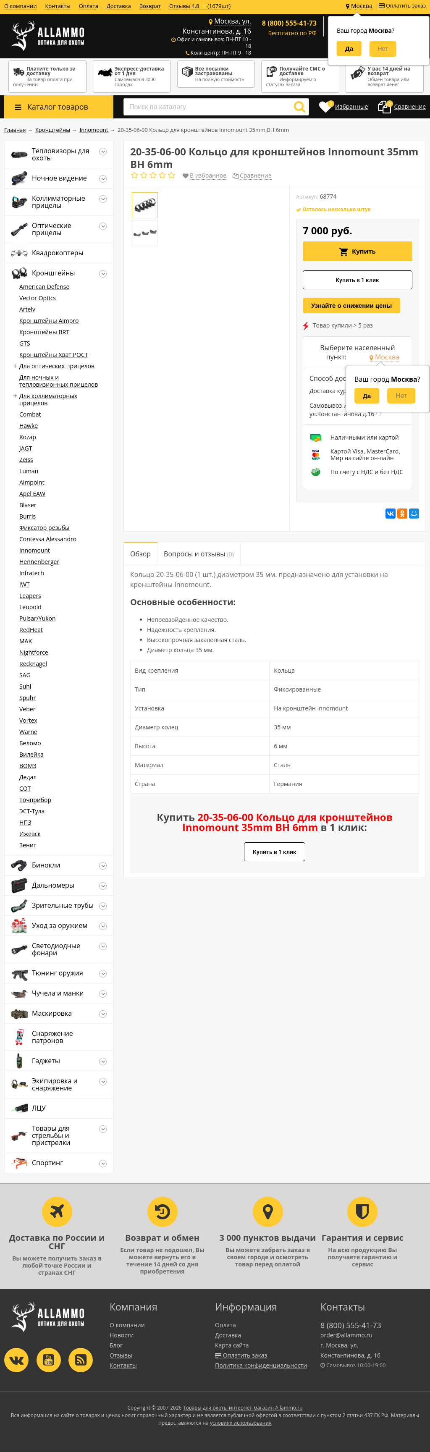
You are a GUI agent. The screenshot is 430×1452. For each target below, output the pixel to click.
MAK (25, 641)
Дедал (28, 777)
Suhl (25, 686)
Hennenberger (39, 562)
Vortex (28, 720)
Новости (122, 1335)
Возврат (150, 6)
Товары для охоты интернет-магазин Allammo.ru (243, 1407)
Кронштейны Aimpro (49, 321)
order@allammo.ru (346, 1335)
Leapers (30, 596)
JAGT (25, 448)
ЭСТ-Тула (32, 811)
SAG (25, 675)
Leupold (30, 607)
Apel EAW (32, 494)
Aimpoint (31, 482)
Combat (30, 414)
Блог (116, 1345)
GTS (24, 343)
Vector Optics (37, 298)
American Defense (44, 287)
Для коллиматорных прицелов (48, 399)
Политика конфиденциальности (261, 1365)
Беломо (30, 743)
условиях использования (241, 1422)
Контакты (58, 6)
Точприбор (35, 800)
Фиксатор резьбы (44, 528)
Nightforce (33, 652)
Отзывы (121, 1355)
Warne (28, 732)
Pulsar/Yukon (37, 618)
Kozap (27, 437)
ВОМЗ (28, 766)
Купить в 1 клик (357, 280)
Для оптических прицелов (56, 366)
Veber (27, 709)
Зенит (27, 845)
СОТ (25, 788)
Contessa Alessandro (47, 539)
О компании (20, 6)
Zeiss (26, 460)
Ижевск (30, 834)
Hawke (28, 426)
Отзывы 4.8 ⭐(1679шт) (200, 6)
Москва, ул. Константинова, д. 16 (217, 26)
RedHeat (31, 630)
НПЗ (25, 822)
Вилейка (31, 754)
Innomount (34, 550)
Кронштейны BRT (44, 332)
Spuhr (27, 698)
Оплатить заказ (402, 5)
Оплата (88, 6)
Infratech (31, 573)
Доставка (119, 6)
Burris (27, 516)
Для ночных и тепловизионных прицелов (58, 380)
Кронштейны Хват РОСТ (53, 355)
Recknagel (33, 664)
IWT (24, 584)
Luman (28, 471)
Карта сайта (232, 1345)
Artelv (27, 309)
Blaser (28, 505)
